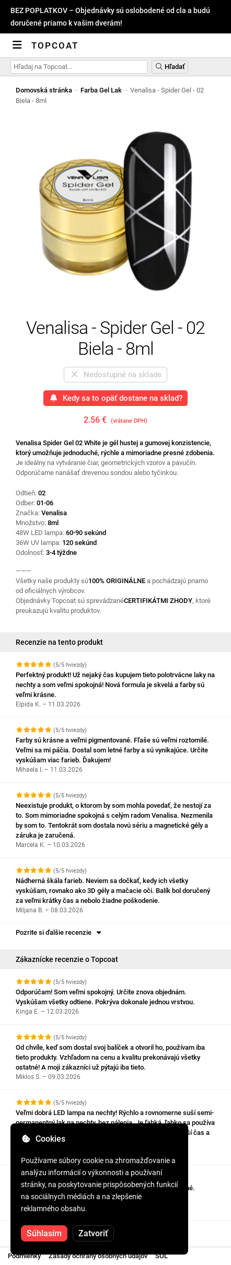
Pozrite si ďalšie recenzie (59, 932)
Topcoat (54, 45)
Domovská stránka (44, 90)
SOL (161, 1256)
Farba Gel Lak (101, 90)
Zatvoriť (93, 1233)
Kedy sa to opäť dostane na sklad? (115, 398)
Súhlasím (44, 1233)
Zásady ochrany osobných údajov (98, 1256)
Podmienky (24, 1256)
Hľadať (170, 67)
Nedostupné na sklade (115, 374)
